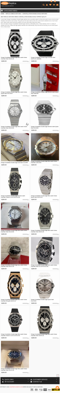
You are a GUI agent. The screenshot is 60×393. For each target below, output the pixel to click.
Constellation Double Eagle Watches (34, 13)
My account (8, 381)
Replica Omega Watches (13, 13)
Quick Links (7, 379)
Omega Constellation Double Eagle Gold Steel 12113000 (14, 162)
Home (2, 13)
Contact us (36, 381)
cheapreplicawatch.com (16, 386)
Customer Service (39, 379)
